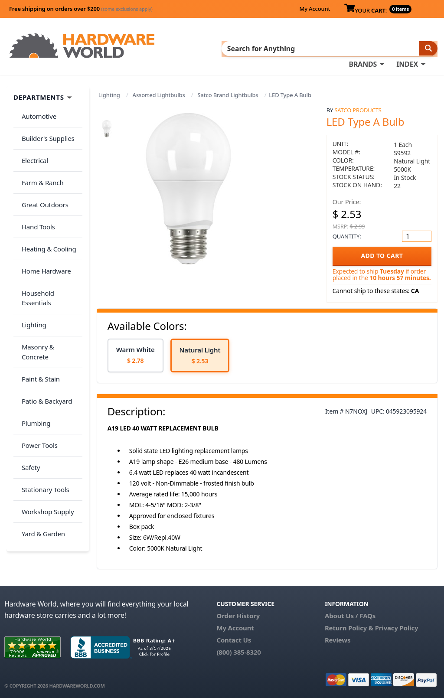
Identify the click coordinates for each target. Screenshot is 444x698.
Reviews (337, 638)
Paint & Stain (38, 300)
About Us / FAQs (350, 614)
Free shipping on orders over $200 (81, 9)
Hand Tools (35, 197)
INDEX (407, 48)
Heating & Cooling (46, 214)
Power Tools (37, 351)
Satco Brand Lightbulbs (227, 93)
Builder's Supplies (45, 128)
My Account (314, 9)
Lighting (109, 93)
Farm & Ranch (40, 163)
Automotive (36, 112)
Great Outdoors (42, 180)
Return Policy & (349, 626)
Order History (238, 614)
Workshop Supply (45, 402)
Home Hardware (43, 231)
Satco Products (357, 108)
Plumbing (33, 334)
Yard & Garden (40, 420)
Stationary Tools (42, 386)
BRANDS (363, 48)
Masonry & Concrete (49, 283)
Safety (28, 368)
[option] (135, 353)
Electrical (32, 146)
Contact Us (233, 638)
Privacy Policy (396, 626)
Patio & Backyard (44, 317)
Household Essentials (50, 249)
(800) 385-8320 (238, 650)
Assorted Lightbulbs (159, 93)
